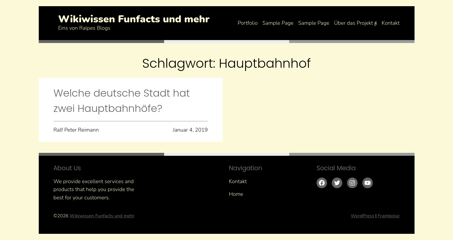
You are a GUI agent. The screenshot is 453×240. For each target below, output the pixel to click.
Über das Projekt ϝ (355, 23)
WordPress (362, 216)
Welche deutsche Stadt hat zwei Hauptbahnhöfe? (121, 100)
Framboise (389, 216)
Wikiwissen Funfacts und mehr (134, 19)
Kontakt (391, 23)
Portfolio (247, 23)
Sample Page (278, 23)
